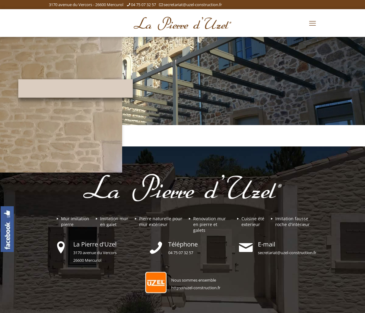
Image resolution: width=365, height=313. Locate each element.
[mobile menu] (312, 23)
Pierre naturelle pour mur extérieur (160, 221)
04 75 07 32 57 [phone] (143, 4)
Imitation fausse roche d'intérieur (292, 221)
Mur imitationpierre (75, 221)
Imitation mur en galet (114, 221)
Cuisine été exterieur (252, 221)
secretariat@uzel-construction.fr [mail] (193, 4)
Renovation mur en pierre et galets (209, 224)
